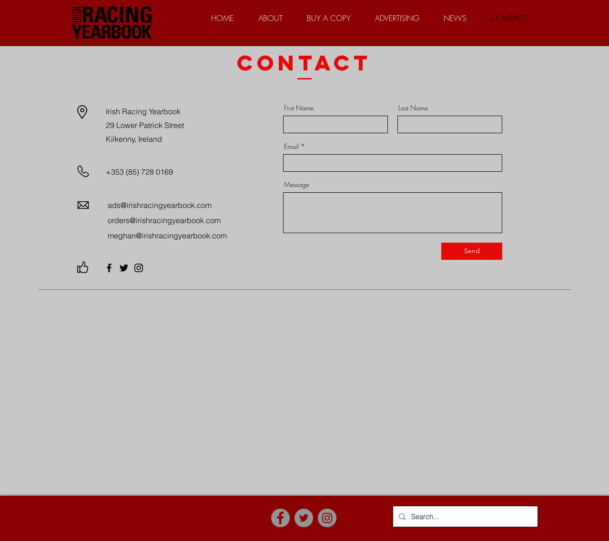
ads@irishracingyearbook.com (160, 205)
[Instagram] (138, 268)
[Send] (471, 251)
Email (291, 146)
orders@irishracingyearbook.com (164, 220)
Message (296, 184)
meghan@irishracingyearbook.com (167, 235)
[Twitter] (124, 268)
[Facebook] (109, 268)
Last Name (413, 108)
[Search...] (464, 516)
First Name (299, 108)
